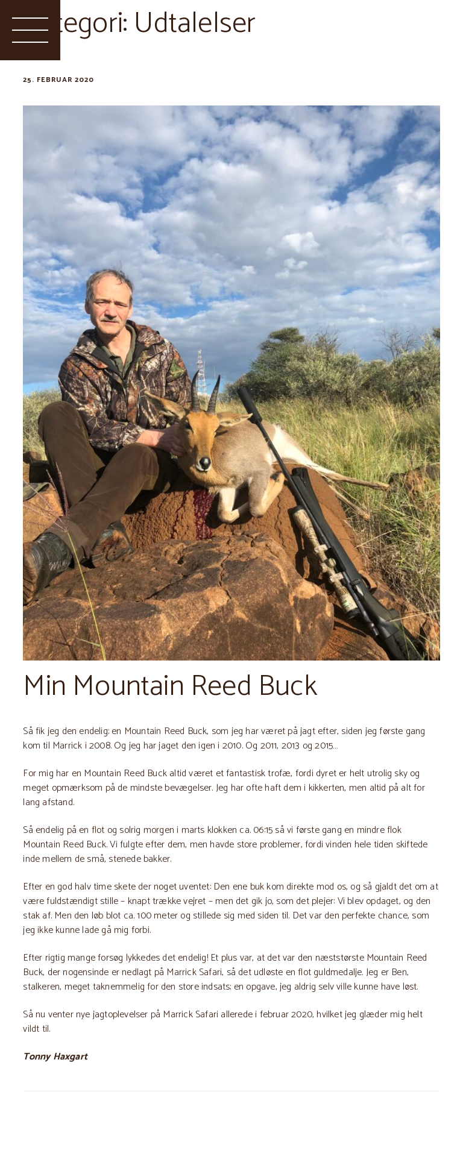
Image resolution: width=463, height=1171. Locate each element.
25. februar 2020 (58, 80)
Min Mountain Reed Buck (170, 687)
